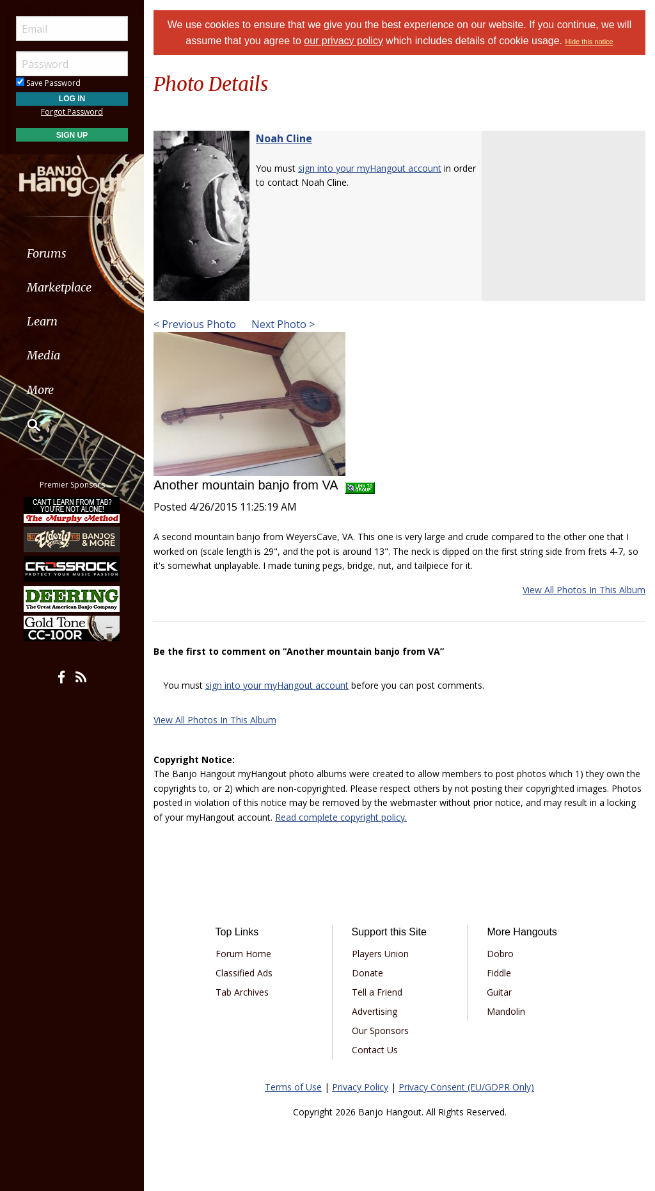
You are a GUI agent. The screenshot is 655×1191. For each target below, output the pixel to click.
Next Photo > (282, 324)
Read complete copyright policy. (341, 817)
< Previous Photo (195, 324)
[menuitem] (72, 253)
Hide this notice (589, 41)
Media (43, 355)
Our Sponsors (380, 1030)
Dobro (500, 954)
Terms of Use (293, 1087)
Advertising (374, 1011)
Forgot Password (72, 111)
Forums (47, 253)
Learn (42, 321)
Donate (367, 973)
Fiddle (499, 973)
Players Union (380, 954)
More (40, 389)
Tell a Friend (377, 992)
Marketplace (59, 287)
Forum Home (243, 954)
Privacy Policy (360, 1087)
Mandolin (506, 1011)
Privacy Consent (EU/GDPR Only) (466, 1087)
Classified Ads (244, 973)
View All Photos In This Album (584, 590)
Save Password (48, 83)
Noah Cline (284, 138)
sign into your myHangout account (369, 168)
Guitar (499, 992)
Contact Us (375, 1050)
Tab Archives (242, 992)
